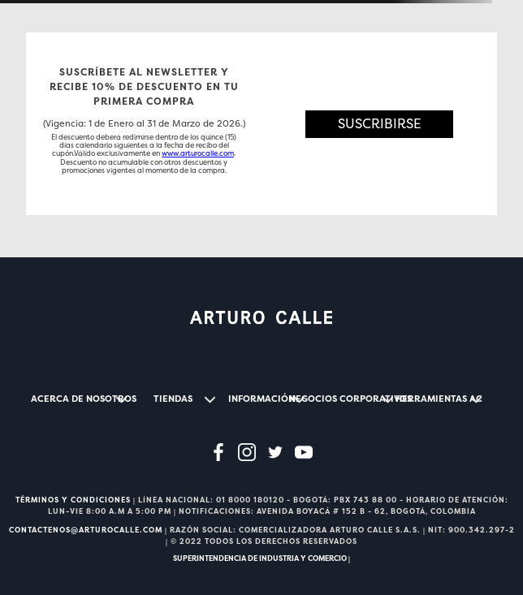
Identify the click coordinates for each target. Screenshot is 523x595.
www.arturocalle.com (198, 153)
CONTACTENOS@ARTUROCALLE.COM (85, 530)
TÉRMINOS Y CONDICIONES (73, 500)
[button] (379, 124)
